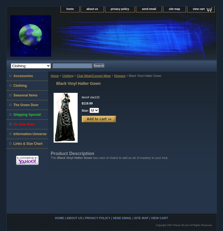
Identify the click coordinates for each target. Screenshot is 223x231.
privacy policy (120, 9)
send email (149, 9)
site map (174, 9)
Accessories (23, 76)
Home (55, 75)
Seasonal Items (26, 95)
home (70, 9)
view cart (199, 9)
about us (92, 9)
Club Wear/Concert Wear (94, 75)
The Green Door (26, 105)
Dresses (119, 75)
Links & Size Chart (28, 144)
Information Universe (30, 134)
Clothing (67, 75)
